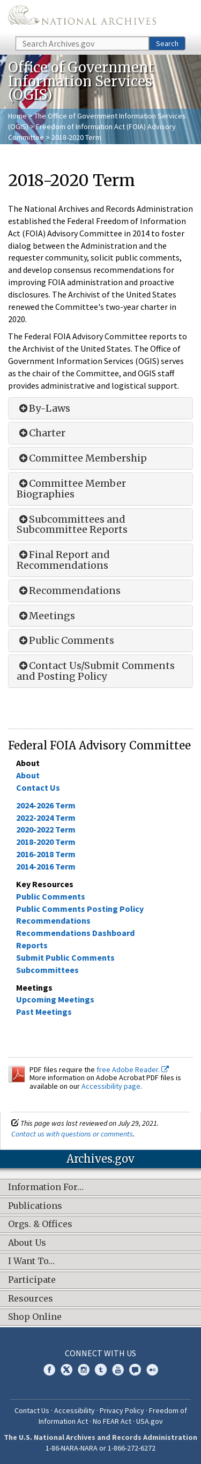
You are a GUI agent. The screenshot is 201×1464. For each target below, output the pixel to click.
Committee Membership (82, 458)
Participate (32, 1280)
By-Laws (43, 408)
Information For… (46, 1187)
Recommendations (69, 590)
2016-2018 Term (46, 854)
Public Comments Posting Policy (80, 908)
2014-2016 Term (46, 866)
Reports (32, 945)
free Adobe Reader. (132, 1069)
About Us (27, 1243)
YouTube (117, 1369)
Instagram (83, 1369)
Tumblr (100, 1369)
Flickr (152, 1369)
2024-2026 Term (46, 805)
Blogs (135, 1369)
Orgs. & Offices (40, 1224)
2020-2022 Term (46, 829)
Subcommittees (47, 969)
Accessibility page (110, 1086)
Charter (41, 433)
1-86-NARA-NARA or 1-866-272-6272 (100, 1448)
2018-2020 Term (46, 841)
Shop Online (35, 1317)
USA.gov (149, 1421)
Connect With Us (100, 1353)
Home (17, 116)
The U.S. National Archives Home (82, 17)
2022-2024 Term (46, 817)
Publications (35, 1206)
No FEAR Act (112, 1421)
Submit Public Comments (65, 957)
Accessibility (74, 1410)
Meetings (46, 616)
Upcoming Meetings (55, 999)
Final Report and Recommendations (63, 560)
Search (167, 43)
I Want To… (31, 1261)
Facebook (49, 1369)
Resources (30, 1299)
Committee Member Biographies (71, 489)
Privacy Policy (122, 1410)
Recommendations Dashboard (75, 932)
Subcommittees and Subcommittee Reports (72, 525)
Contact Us (38, 787)
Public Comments (65, 640)
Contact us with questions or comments (72, 1134)
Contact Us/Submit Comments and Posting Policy (96, 671)
